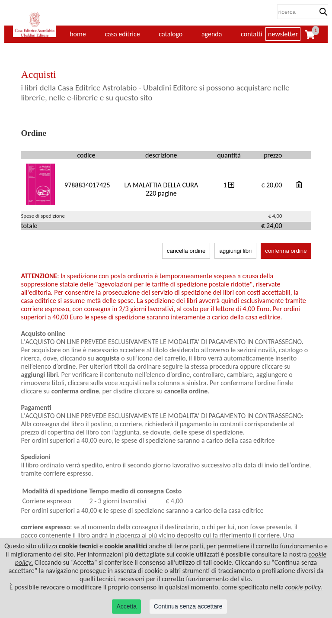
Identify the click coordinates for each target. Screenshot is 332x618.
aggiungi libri (235, 251)
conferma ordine (285, 251)
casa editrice (122, 34)
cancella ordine (186, 251)
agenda (211, 34)
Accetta (126, 606)
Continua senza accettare (188, 606)
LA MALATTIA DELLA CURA (161, 185)
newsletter (283, 34)
